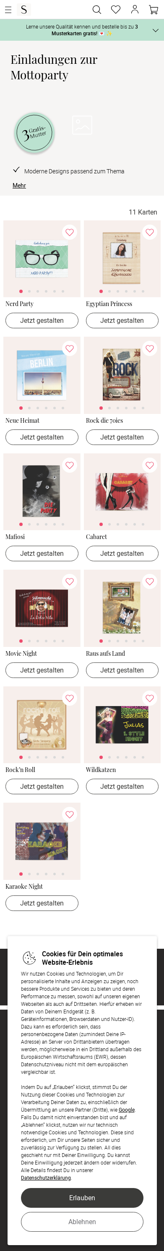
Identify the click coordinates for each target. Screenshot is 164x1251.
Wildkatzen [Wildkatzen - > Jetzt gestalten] (101, 770)
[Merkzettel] (116, 10)
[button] (135, 10)
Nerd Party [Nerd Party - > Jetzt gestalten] (19, 304)
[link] (42, 259)
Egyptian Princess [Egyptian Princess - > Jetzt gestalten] (109, 304)
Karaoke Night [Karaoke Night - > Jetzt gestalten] (24, 886)
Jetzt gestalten (42, 320)
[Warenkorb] (153, 10)
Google (127, 1109)
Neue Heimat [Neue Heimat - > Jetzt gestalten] (22, 420)
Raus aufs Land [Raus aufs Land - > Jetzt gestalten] (105, 653)
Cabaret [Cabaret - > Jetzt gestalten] (96, 537)
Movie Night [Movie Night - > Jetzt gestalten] (21, 653)
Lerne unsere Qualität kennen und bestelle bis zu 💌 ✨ (82, 30)
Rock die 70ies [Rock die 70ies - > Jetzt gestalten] (104, 420)
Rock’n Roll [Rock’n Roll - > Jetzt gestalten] (20, 770)
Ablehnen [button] (82, 1221)
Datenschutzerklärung (46, 1177)
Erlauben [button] (82, 1197)
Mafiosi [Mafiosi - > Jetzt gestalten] (15, 537)
